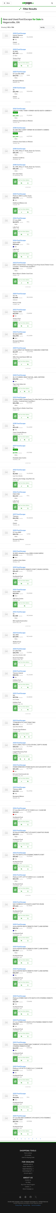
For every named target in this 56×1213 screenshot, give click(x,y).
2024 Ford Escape (19, 590)
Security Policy (26, 1205)
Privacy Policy (18, 1205)
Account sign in (28, 1173)
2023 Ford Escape (19, 263)
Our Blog (28, 1182)
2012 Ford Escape (19, 470)
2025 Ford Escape (19, 72)
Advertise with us (28, 1164)
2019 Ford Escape (19, 567)
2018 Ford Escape (19, 88)
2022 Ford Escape (19, 310)
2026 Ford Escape (19, 218)
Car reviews (28, 1155)
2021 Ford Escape (19, 633)
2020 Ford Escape (19, 33)
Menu (7, 3)
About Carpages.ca (28, 1189)
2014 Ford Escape (19, 612)
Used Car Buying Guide (28, 1157)
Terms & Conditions (36, 1205)
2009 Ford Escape (19, 294)
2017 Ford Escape (19, 446)
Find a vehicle (28, 1153)
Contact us (28, 1180)
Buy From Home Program (28, 1184)
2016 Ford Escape (19, 109)
